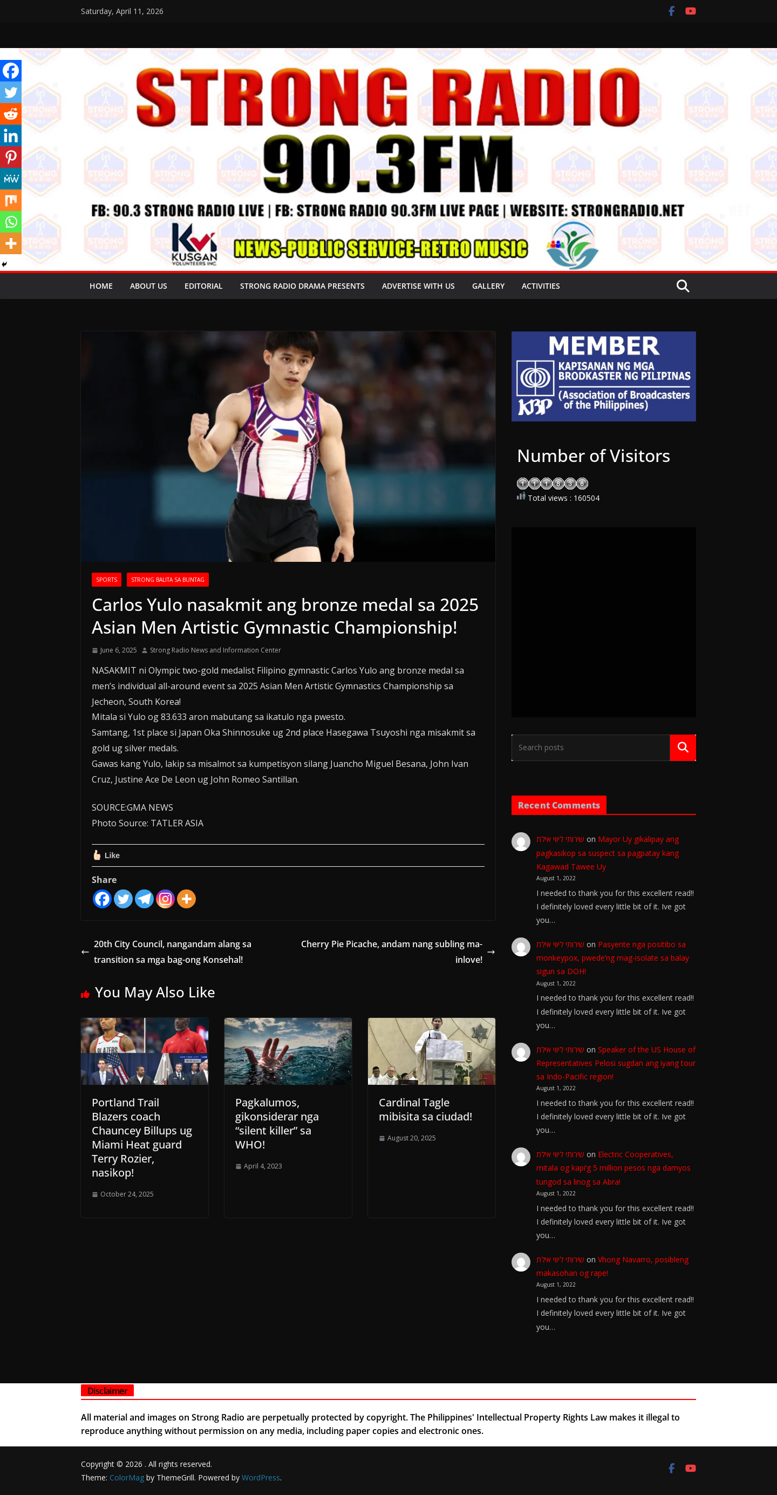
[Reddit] (11, 114)
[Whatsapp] (11, 222)
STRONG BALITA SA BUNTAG (168, 579)
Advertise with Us (418, 286)
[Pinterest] (11, 157)
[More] (186, 898)
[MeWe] (11, 178)
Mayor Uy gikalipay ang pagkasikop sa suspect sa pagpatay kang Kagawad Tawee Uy (607, 852)
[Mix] (11, 200)
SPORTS (106, 579)
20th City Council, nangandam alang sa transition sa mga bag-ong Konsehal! (166, 952)
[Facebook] (102, 898)
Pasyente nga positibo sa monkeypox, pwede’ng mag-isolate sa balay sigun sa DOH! (612, 957)
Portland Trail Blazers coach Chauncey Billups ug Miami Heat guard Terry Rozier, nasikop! (142, 1137)
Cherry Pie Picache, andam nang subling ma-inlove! (398, 952)
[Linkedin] (11, 135)
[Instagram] (165, 898)
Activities (541, 286)
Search (683, 747)
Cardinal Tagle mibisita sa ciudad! (425, 1109)
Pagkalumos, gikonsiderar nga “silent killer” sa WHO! (277, 1123)
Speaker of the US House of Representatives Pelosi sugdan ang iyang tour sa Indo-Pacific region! (616, 1063)
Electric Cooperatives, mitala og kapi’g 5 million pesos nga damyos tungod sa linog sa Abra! (613, 1167)
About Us (148, 286)
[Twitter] (123, 898)
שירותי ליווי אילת (560, 839)
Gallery (488, 286)
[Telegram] (144, 898)
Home (101, 286)
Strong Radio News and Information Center (215, 650)
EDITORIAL (204, 286)
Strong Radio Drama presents (302, 286)
